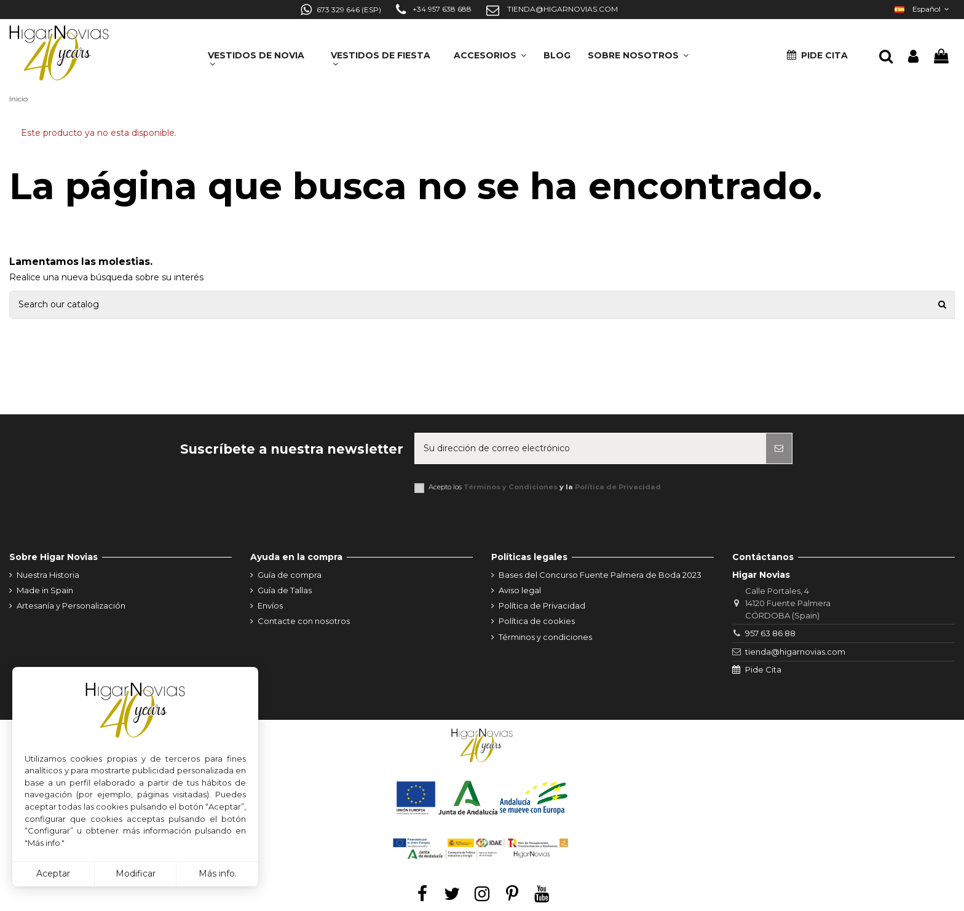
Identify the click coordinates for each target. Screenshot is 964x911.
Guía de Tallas (285, 590)
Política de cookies (537, 621)
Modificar (136, 873)
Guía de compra (290, 575)
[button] (638, 51)
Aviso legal (520, 590)
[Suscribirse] (779, 448)
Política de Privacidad (618, 487)
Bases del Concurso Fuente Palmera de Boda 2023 (600, 575)
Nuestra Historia (48, 575)
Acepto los (545, 487)
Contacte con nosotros (304, 621)
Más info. (218, 873)
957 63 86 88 (770, 633)
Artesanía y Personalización (71, 605)
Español (923, 9)
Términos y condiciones (545, 637)
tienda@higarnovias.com (795, 652)
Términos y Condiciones (511, 487)
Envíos (270, 605)
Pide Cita (763, 669)
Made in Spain (45, 590)
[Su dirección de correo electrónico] (590, 448)
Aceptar (53, 873)
